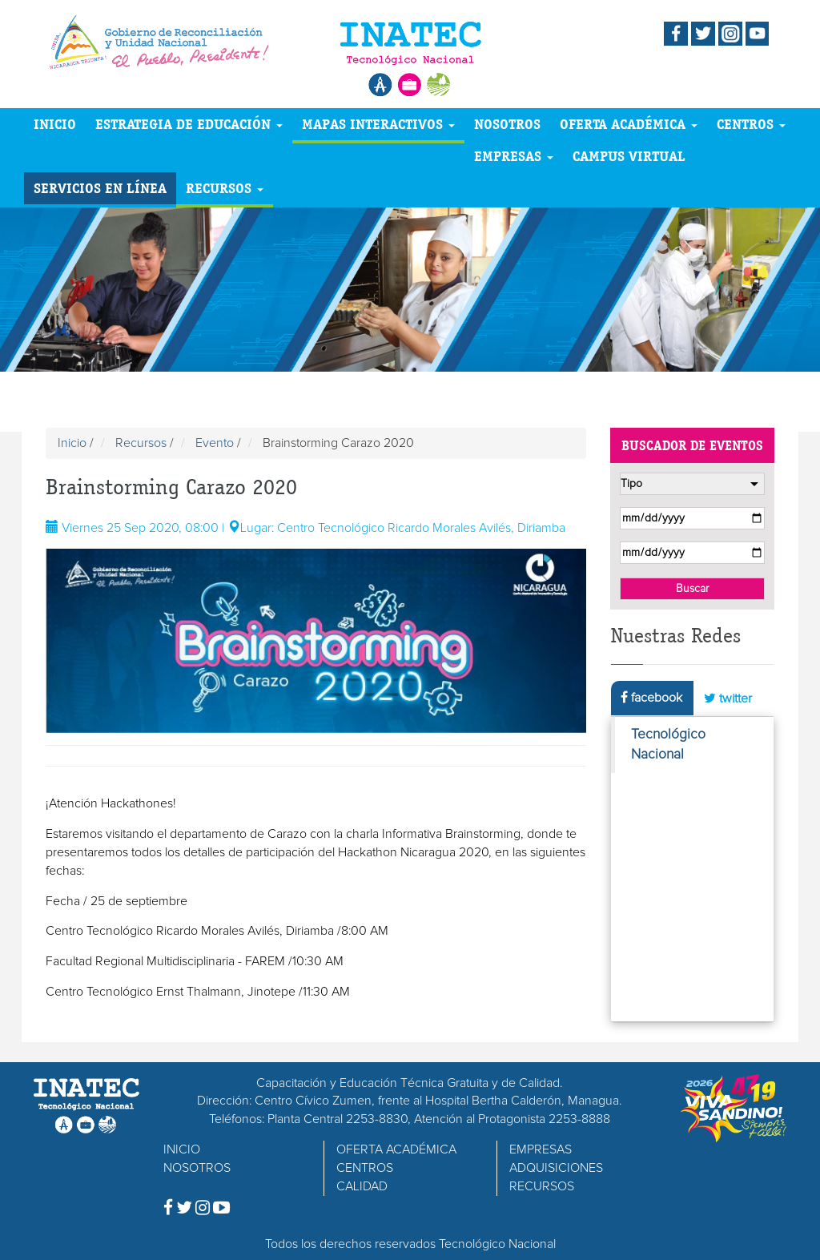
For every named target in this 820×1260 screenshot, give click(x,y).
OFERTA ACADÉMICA (628, 124)
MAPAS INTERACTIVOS (378, 124)
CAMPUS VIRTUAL (629, 156)
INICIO (55, 124)
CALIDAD (362, 1186)
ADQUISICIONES (556, 1167)
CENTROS (751, 124)
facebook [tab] (651, 697)
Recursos (141, 443)
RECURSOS (224, 188)
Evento (214, 443)
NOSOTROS (507, 124)
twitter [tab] (728, 698)
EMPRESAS (513, 156)
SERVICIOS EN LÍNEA (100, 188)
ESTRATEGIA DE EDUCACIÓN (189, 124)
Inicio (72, 443)
